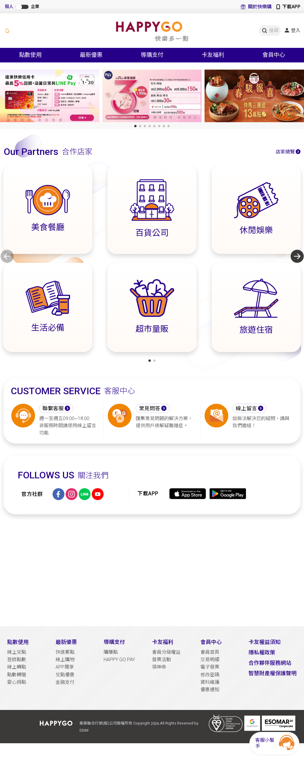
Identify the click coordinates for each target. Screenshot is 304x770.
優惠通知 (209, 689)
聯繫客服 (53, 408)
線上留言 (246, 408)
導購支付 (114, 642)
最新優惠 (66, 642)
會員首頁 (209, 652)
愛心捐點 (16, 682)
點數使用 (17, 642)
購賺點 (111, 652)
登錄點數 (16, 659)
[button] (135, 126)
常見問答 (149, 408)
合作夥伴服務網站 (269, 663)
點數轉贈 (16, 675)
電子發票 (209, 667)
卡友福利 (162, 642)
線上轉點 (16, 667)
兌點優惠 (65, 675)
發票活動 (161, 659)
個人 (9, 6)
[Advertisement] (152, 570)
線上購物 (65, 659)
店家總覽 (285, 152)
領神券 (159, 667)
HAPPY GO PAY (119, 659)
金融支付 (65, 682)
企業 (35, 6)
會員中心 (211, 642)
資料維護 (209, 682)
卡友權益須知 (264, 642)
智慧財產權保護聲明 (272, 673)
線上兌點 (16, 652)
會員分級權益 (166, 652)
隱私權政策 (261, 652)
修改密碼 (209, 675)
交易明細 (209, 659)
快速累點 (65, 652)
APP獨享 (65, 667)
